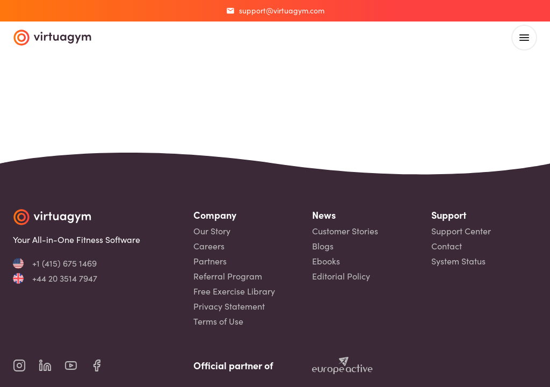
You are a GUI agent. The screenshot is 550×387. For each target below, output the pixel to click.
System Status (458, 261)
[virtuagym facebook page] (103, 365)
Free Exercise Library (234, 291)
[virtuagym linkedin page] (51, 365)
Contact (446, 246)
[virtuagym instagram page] (26, 365)
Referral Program (227, 276)
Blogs (323, 246)
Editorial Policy (341, 276)
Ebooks (326, 261)
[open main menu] (524, 38)
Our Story (211, 231)
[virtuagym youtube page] (77, 365)
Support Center (461, 231)
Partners (210, 261)
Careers (209, 246)
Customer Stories (345, 231)
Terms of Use (218, 321)
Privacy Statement (229, 306)
